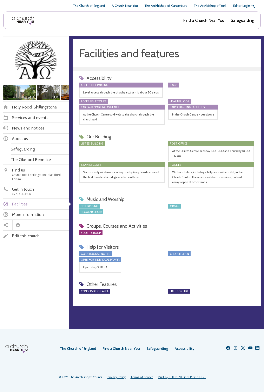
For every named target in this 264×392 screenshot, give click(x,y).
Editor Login (244, 5)
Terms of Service (142, 377)
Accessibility (184, 348)
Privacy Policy (116, 377)
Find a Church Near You (203, 20)
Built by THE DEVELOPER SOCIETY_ (182, 377)
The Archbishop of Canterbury (165, 6)
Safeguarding (242, 20)
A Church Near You (125, 6)
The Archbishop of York (210, 6)
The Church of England (89, 6)
